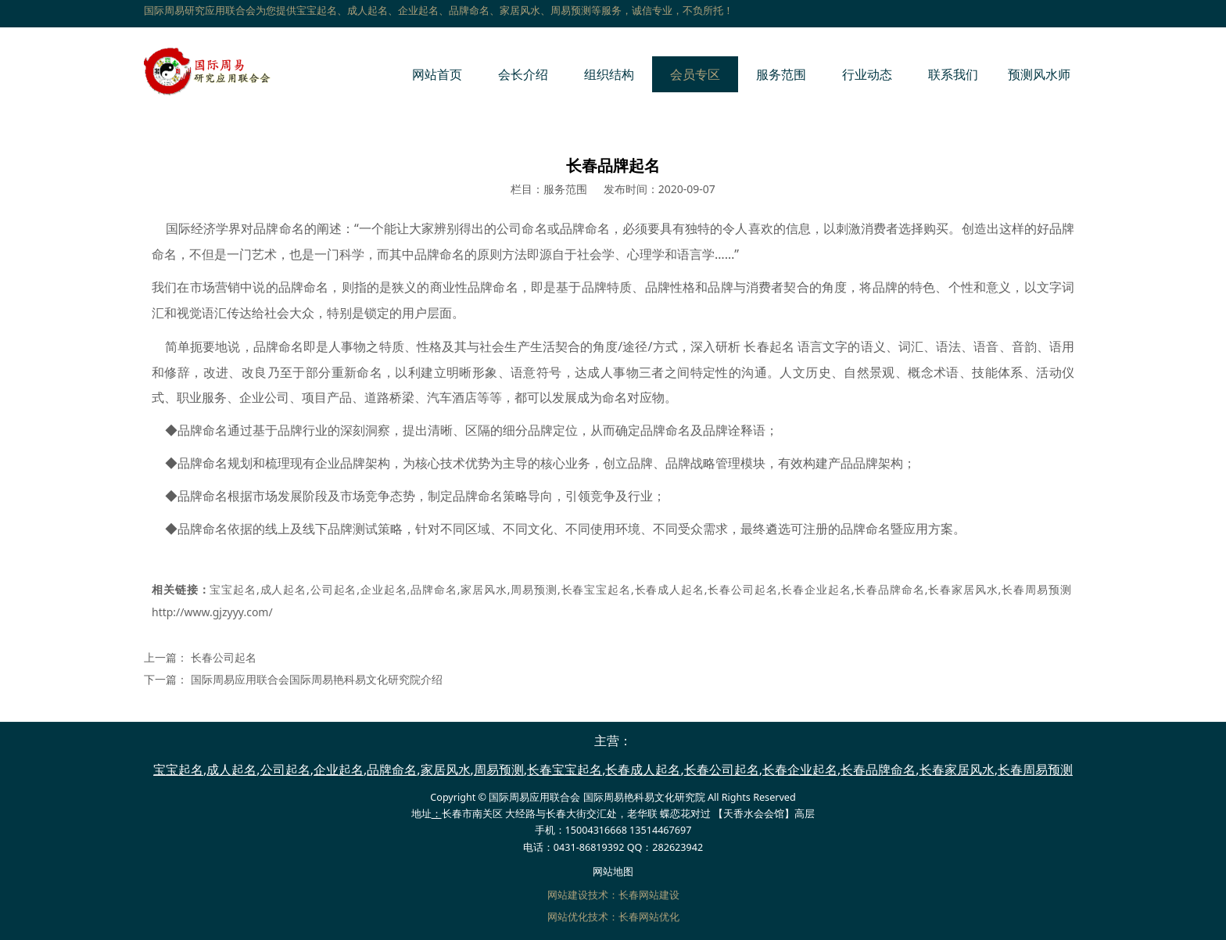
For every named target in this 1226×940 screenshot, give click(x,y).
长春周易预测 (1036, 589)
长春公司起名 (743, 589)
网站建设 (567, 895)
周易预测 (534, 589)
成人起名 (283, 589)
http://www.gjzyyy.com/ (212, 612)
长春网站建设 (648, 895)
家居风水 (483, 589)
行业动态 (867, 74)
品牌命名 (433, 589)
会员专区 (695, 74)
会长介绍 (523, 74)
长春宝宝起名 (596, 589)
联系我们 (953, 74)
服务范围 (781, 74)
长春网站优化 (648, 917)
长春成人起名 (669, 589)
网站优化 (567, 917)
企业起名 (383, 589)
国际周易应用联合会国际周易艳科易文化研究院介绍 (317, 679)
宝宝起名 (233, 589)
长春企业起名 (816, 589)
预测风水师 (1039, 74)
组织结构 (609, 74)
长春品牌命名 (889, 589)
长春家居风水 (962, 589)
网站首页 (437, 74)
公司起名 (333, 589)
